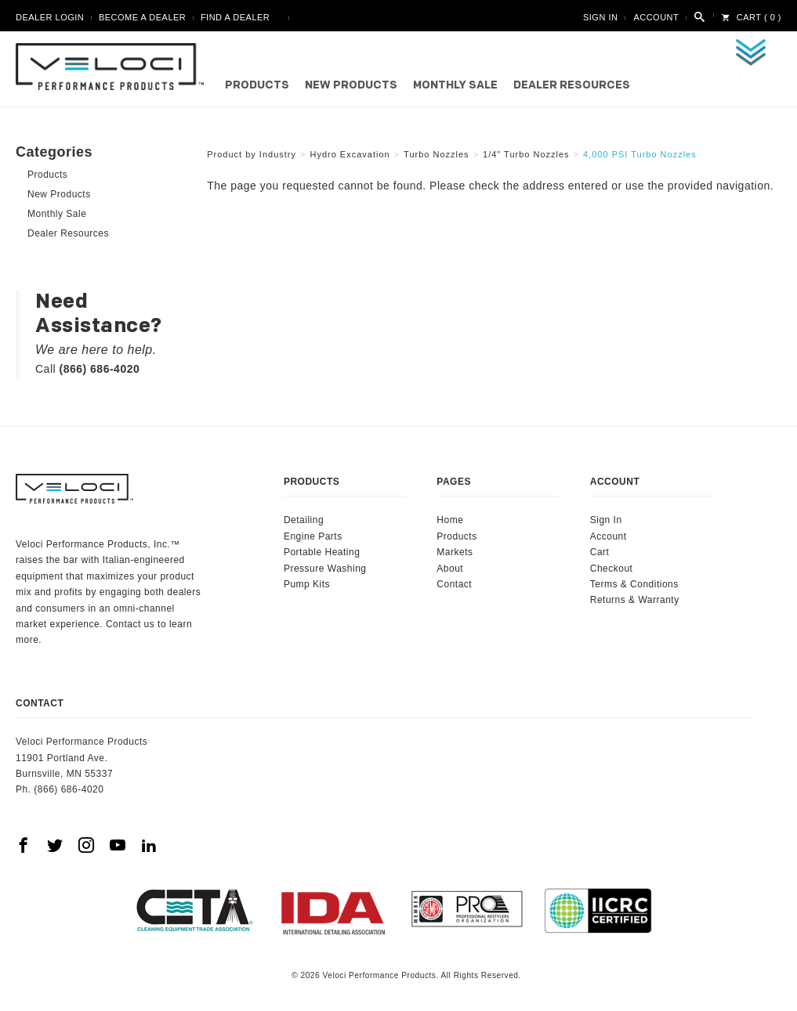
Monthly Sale (455, 86)
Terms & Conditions (634, 584)
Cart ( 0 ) (751, 17)
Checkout (611, 568)
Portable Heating (322, 552)
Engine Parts (313, 536)
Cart (600, 552)
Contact (454, 584)
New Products (351, 86)
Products (257, 86)
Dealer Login (50, 17)
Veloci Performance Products (114, 66)
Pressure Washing (325, 568)
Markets (455, 552)
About (450, 568)
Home (450, 520)
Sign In (600, 17)
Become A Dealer (142, 17)
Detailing (304, 520)
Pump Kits (307, 584)
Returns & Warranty (634, 599)
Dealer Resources (571, 86)
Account (656, 17)
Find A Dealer (235, 17)
